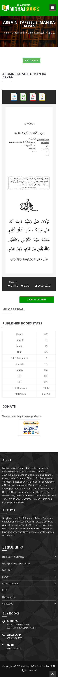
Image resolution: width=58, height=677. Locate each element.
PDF (19, 376)
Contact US (7, 603)
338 (46, 376)
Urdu (19, 352)
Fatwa (5, 577)
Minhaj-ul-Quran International (16, 563)
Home (6, 32)
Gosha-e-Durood (10, 583)
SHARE (13, 285)
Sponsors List (8, 597)
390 (46, 370)
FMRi (4, 590)
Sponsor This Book (37, 300)
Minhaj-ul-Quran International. (37, 666)
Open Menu (52, 7)
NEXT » (13, 281)
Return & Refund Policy (13, 557)
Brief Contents (31, 60)
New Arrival (13, 309)
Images (20, 370)
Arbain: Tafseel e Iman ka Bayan (28, 32)
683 (46, 334)
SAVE (25, 285)
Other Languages (19, 358)
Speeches (7, 570)
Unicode (19, 364)
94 (46, 340)
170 (46, 364)
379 (46, 382)
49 (46, 346)
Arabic (19, 346)
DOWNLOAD (42, 285)
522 (46, 352)
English (20, 340)
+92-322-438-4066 (14, 638)
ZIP (19, 382)
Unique (19, 334)
